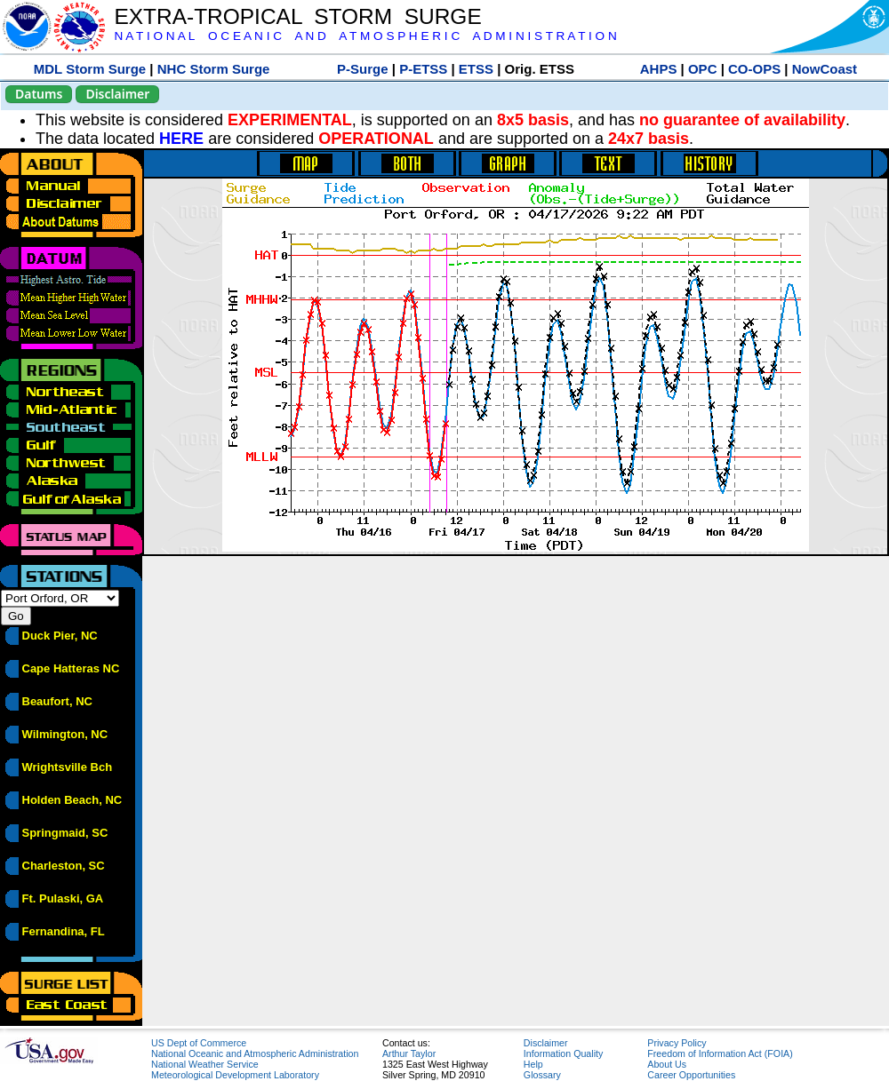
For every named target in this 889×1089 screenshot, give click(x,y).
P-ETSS (423, 68)
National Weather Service (205, 1064)
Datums (38, 93)
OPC (702, 68)
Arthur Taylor (409, 1053)
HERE (181, 138)
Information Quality (563, 1053)
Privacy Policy (676, 1042)
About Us (666, 1064)
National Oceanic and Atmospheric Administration (254, 1053)
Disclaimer (117, 93)
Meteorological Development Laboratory (235, 1074)
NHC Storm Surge (213, 68)
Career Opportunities (691, 1074)
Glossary (542, 1074)
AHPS (658, 68)
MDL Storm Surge (90, 68)
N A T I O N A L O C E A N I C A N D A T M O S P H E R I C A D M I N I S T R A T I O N (365, 36)
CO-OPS (754, 68)
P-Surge (362, 68)
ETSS (476, 68)
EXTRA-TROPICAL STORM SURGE (297, 16)
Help (533, 1064)
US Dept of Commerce (198, 1042)
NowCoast (824, 68)
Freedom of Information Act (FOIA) (719, 1053)
